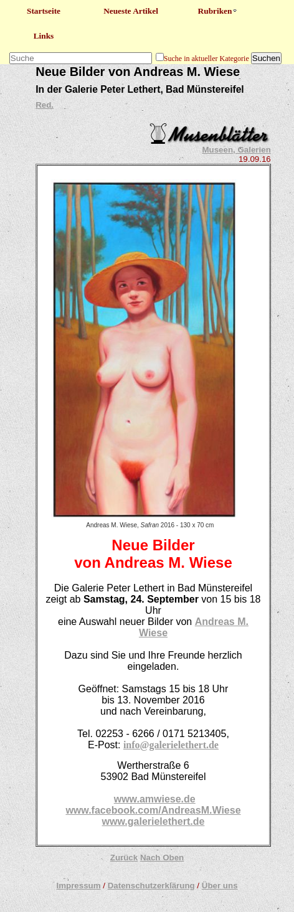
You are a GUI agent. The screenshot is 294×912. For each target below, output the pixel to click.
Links (44, 35)
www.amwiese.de (155, 799)
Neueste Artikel (130, 11)
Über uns (220, 885)
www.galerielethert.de (153, 821)
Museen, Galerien (236, 149)
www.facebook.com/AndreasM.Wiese (152, 810)
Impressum (78, 885)
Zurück (124, 857)
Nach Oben (162, 857)
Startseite (43, 11)
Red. (45, 105)
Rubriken (218, 11)
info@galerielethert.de (171, 745)
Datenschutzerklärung (151, 885)
